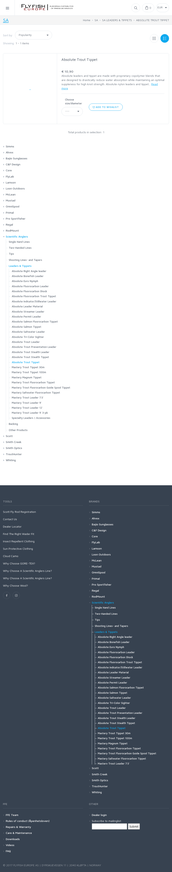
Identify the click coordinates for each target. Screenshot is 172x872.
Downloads (13, 839)
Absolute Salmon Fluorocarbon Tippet (35, 321)
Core (9, 170)
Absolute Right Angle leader (29, 271)
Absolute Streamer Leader (28, 311)
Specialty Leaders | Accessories (31, 417)
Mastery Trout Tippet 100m (29, 372)
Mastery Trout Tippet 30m (28, 367)
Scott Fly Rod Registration (19, 511)
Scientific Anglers (17, 236)
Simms (10, 146)
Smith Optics (14, 448)
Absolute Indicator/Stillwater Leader (34, 301)
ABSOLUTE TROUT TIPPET (152, 20)
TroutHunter (14, 454)
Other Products (18, 430)
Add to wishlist (106, 107)
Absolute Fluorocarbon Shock (29, 291)
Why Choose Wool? (15, 585)
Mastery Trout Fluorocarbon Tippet (33, 382)
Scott (9, 436)
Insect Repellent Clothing (19, 541)
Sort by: (8, 35)
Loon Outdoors (15, 188)
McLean (11, 194)
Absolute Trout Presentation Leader (34, 346)
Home (86, 20)
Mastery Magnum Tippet (27, 377)
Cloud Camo (10, 556)
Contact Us (10, 519)
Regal (9, 224)
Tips (11, 253)
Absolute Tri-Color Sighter (28, 336)
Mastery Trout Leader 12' (27, 407)
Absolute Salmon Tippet (26, 326)
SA (6, 20)
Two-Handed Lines (20, 247)
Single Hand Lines (19, 241)
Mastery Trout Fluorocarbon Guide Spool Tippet (41, 387)
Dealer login (99, 815)
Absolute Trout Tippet (79, 59)
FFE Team (12, 815)
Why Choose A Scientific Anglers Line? (27, 570)
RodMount (12, 230)
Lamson (11, 182)
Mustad (10, 200)
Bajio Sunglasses (16, 158)
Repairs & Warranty (18, 827)
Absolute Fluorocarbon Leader (30, 286)
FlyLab (10, 176)
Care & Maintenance (19, 833)
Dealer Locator (12, 526)
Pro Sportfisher (15, 218)
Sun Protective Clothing (18, 548)
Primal (10, 212)
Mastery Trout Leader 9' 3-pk (30, 412)
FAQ (8, 851)
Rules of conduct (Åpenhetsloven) (27, 821)
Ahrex (9, 152)
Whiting (11, 460)
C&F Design (13, 164)
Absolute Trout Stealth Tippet (30, 357)
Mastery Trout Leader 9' (27, 402)
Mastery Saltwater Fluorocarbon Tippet (36, 392)
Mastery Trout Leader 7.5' (27, 397)
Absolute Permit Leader (26, 316)
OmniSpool (12, 206)
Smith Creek (13, 442)
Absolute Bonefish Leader (27, 276)
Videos (10, 845)
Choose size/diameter (73, 101)
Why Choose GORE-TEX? (19, 563)
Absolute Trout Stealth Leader (30, 352)
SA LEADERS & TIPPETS (117, 20)
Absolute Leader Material (27, 306)
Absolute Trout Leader (26, 341)
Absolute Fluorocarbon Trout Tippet (34, 296)
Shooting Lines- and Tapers (25, 259)
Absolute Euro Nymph (25, 281)
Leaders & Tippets (20, 265)
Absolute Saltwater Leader (28, 331)
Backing (13, 423)
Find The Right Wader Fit (18, 534)
